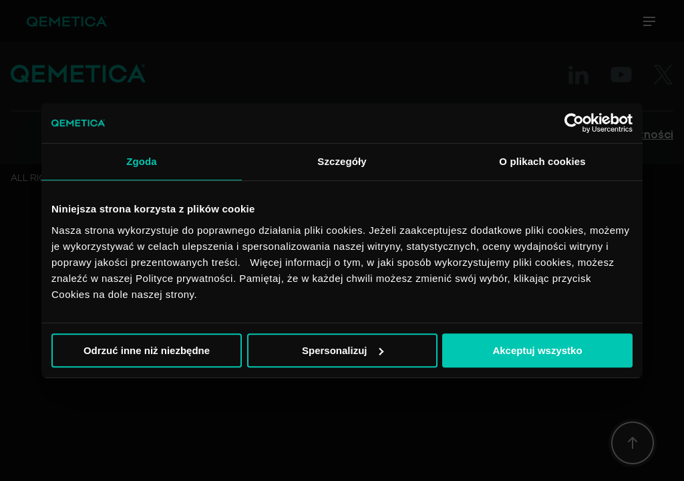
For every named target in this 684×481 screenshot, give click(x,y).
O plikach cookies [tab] (542, 161)
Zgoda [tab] (141, 161)
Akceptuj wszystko (537, 350)
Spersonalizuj (342, 350)
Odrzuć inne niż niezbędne (146, 350)
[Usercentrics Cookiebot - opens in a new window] (574, 123)
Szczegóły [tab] (341, 161)
